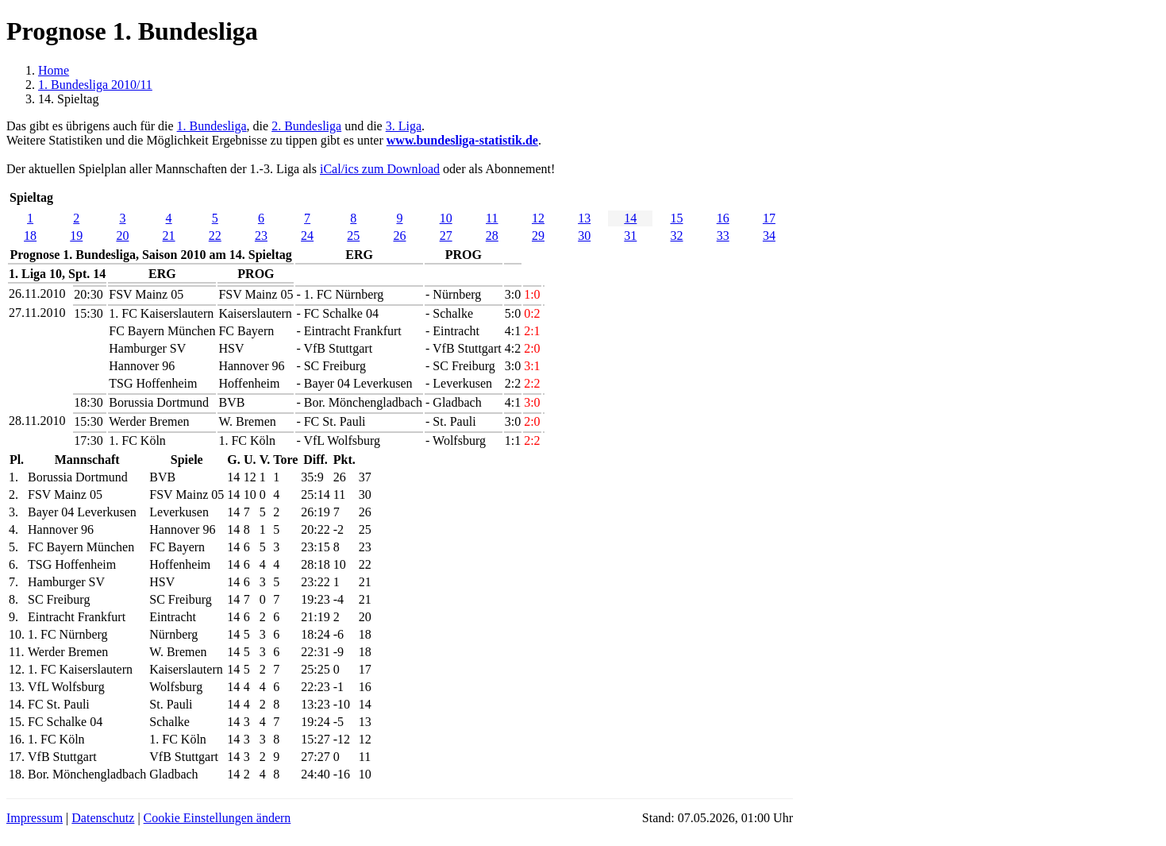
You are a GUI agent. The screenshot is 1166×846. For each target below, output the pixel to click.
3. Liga (403, 126)
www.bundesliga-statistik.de (462, 140)
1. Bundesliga (212, 126)
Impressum (34, 818)
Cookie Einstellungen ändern (217, 818)
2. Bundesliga (306, 126)
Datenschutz (102, 818)
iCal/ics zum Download (380, 169)
